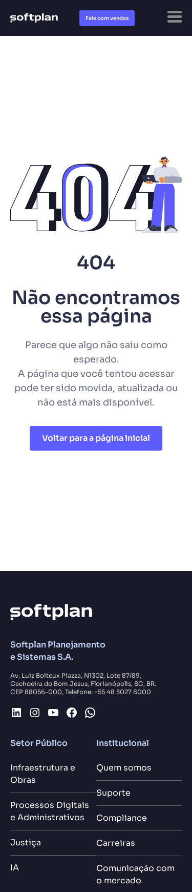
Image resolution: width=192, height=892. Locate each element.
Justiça (25, 842)
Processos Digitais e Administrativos (49, 811)
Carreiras (115, 843)
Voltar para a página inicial (96, 438)
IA (14, 867)
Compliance (121, 818)
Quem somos (124, 767)
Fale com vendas (107, 18)
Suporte (113, 792)
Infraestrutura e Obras (42, 773)
